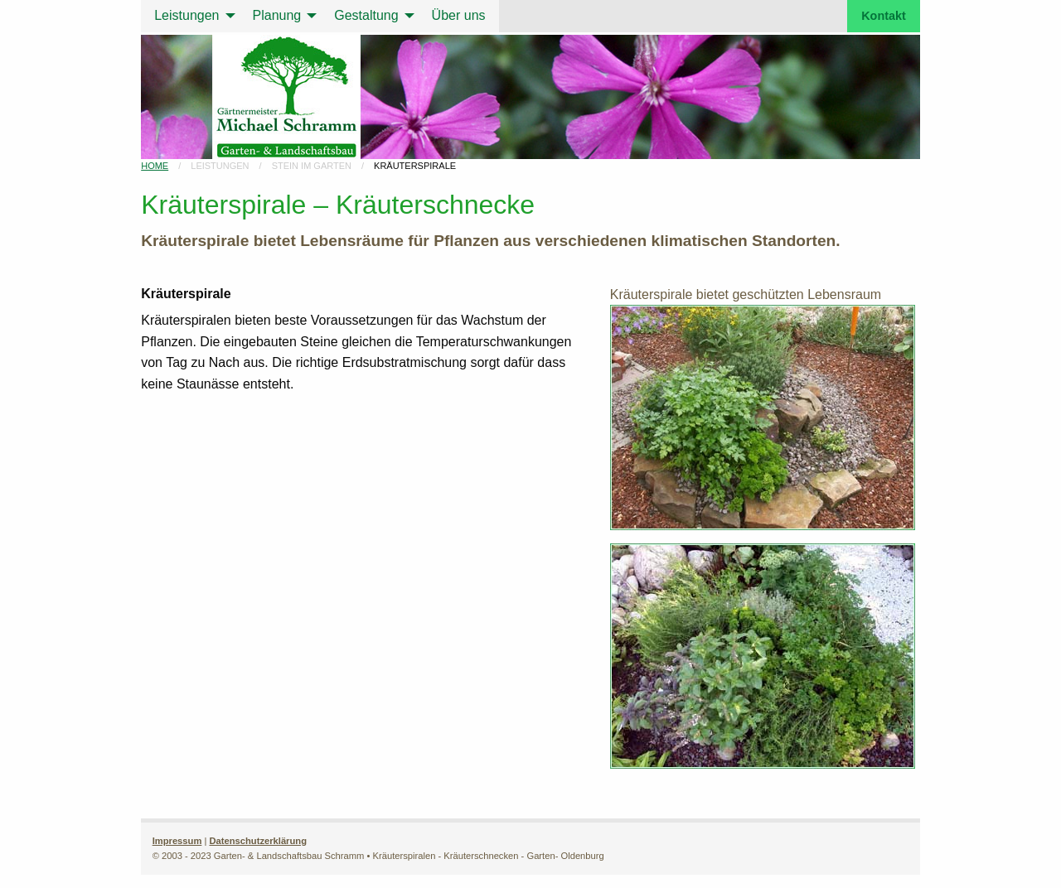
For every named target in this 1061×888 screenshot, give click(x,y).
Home (154, 166)
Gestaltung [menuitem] (366, 15)
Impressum (177, 841)
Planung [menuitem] (277, 15)
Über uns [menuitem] (459, 15)
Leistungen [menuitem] (186, 15)
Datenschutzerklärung (258, 841)
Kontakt (883, 16)
